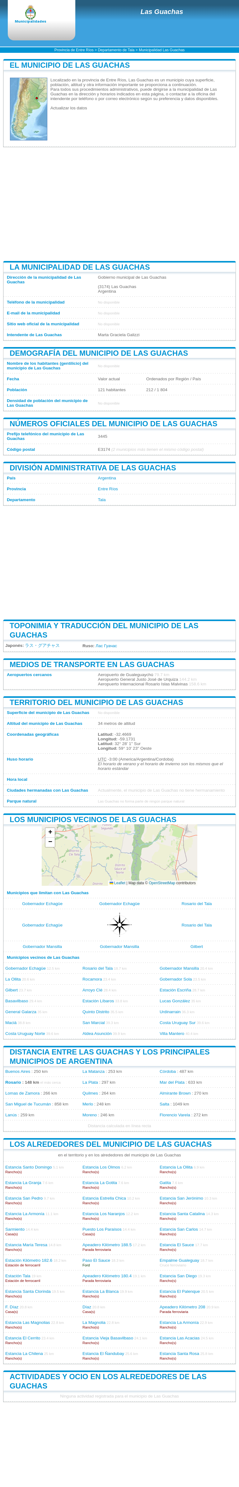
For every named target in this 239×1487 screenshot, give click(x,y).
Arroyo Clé (92, 990)
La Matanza (93, 1071)
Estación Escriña (175, 990)
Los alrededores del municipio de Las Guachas (111, 1144)
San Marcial (93, 1022)
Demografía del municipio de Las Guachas (99, 353)
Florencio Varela (175, 1115)
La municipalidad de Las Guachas (80, 267)
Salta (164, 1104)
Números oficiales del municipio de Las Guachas (114, 423)
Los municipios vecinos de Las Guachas (93, 819)
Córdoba (168, 1071)
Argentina (107, 478)
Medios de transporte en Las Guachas (92, 664)
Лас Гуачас (106, 645)
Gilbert (196, 946)
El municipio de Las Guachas (70, 65)
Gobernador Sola (176, 979)
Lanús (11, 1115)
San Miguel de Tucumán (28, 1104)
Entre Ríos (108, 489)
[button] (50, 833)
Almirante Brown (175, 1093)
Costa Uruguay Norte (25, 1033)
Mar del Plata (172, 1082)
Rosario (13, 1082)
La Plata (90, 1082)
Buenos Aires (17, 1071)
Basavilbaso (16, 1001)
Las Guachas (162, 12)
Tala (102, 499)
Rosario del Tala (196, 903)
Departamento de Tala (116, 50)
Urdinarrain (170, 1011)
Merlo (87, 1104)
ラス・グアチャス (42, 645)
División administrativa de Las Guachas (93, 468)
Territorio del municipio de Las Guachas (96, 702)
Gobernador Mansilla (42, 946)
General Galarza (20, 1011)
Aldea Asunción (97, 1033)
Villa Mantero (172, 1033)
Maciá (10, 1022)
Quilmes (90, 1093)
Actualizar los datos (68, 108)
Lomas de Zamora (22, 1093)
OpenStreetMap (162, 883)
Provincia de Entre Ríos (74, 50)
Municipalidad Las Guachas (162, 50)
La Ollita (13, 979)
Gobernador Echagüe (42, 903)
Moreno (89, 1115)
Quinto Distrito (95, 1011)
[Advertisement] (119, 204)
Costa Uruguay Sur (178, 1022)
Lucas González (175, 1001)
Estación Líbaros (98, 1001)
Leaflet (117, 883)
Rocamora (92, 979)
